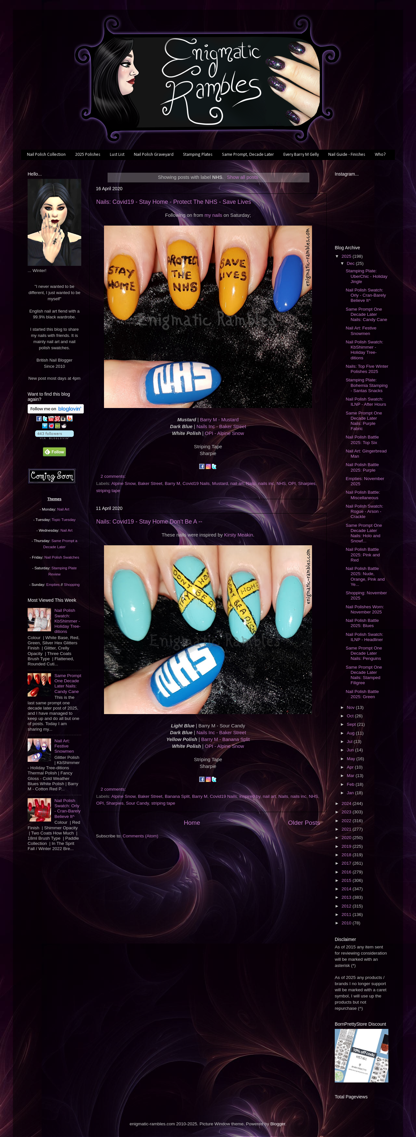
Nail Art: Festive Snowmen (64, 746)
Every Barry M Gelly (301, 154)
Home (192, 822)
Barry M (172, 483)
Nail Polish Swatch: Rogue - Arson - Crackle (365, 511)
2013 (347, 897)
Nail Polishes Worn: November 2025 (365, 609)
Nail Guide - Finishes (346, 154)
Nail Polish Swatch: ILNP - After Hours (366, 402)
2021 (347, 829)
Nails (251, 483)
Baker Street (150, 483)
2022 (347, 820)
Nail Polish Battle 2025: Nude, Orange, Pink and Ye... (365, 576)
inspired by (250, 796)
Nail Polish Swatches (62, 557)
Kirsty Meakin (238, 535)
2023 (347, 811)
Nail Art (63, 509)
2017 (347, 863)
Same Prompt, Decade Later (248, 154)
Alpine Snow (123, 483)
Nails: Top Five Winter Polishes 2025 (367, 369)
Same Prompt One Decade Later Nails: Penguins (364, 653)
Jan (351, 792)
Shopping (72, 585)
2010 (347, 923)
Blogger (277, 1123)
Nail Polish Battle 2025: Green (362, 694)
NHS (281, 483)
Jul (350, 741)
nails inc (266, 483)
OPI (292, 483)
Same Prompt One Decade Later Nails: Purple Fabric (364, 421)
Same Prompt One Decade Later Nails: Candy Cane (67, 683)
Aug (351, 733)
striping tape (108, 490)
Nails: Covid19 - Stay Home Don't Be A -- (149, 521)
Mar (351, 775)
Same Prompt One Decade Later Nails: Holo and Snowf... (364, 533)
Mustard (220, 483)
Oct (351, 715)
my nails (213, 215)
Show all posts (242, 177)
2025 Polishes (87, 154)
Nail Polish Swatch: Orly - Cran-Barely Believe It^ (67, 808)
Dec (351, 263)
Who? (380, 154)
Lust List (117, 154)
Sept (352, 724)
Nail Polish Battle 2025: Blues (362, 623)
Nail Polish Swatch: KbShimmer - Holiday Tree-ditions (67, 621)
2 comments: (114, 476)
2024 (347, 803)
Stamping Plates (198, 154)
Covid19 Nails (196, 483)
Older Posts (304, 822)
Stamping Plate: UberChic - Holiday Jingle (366, 276)
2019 (347, 846)
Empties (52, 585)
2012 (347, 906)
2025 (347, 256)
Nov (351, 707)
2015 (347, 880)
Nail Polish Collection (46, 154)
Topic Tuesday (63, 520)
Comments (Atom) (141, 836)
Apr (351, 767)
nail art (237, 483)
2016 (347, 872)
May (351, 758)
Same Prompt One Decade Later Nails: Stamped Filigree (364, 675)
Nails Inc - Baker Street (221, 426)
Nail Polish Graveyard (154, 154)
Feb (351, 784)
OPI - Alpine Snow (224, 433)
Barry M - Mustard (219, 419)
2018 (347, 854)
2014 (347, 888)
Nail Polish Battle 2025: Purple (362, 467)
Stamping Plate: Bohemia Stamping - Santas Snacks (367, 385)
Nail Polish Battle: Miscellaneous (363, 495)
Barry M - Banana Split (225, 739)
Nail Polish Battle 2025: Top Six (362, 440)
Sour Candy (137, 803)
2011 (347, 914)
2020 (347, 837)
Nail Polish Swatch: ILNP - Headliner (365, 637)
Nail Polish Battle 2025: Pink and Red (363, 554)
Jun (351, 750)
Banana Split (177, 796)
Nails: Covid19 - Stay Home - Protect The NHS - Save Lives (173, 202)
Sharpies (307, 483)
